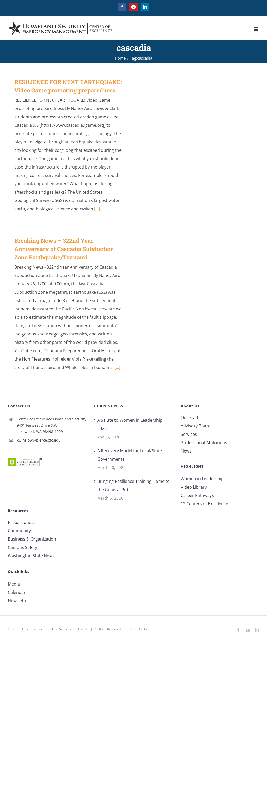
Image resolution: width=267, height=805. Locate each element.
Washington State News (31, 556)
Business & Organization (32, 539)
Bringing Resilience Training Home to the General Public (133, 485)
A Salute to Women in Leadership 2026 (129, 424)
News (186, 451)
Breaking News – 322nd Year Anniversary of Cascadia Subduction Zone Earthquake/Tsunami (64, 249)
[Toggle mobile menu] (256, 29)
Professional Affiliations (204, 442)
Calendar (17, 592)
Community (19, 531)
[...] (97, 209)
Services (189, 434)
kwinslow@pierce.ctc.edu (39, 440)
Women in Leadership (202, 479)
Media (14, 584)
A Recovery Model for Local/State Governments (129, 455)
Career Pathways (197, 495)
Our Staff (189, 417)
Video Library (194, 487)
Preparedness (21, 522)
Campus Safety (22, 547)
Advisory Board (196, 426)
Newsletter (18, 601)
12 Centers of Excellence (204, 504)
